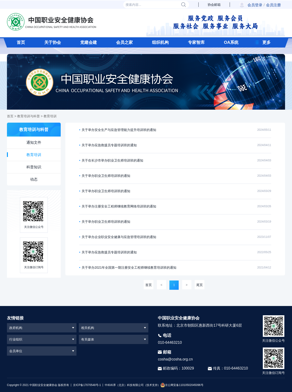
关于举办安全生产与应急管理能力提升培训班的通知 (119, 130)
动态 (34, 179)
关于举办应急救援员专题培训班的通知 (109, 145)
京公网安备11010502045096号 (181, 385)
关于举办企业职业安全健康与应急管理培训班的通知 (119, 237)
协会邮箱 (214, 4)
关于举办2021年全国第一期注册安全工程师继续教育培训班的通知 (129, 267)
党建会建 (88, 42)
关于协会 (52, 42)
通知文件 (33, 142)
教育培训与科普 (28, 116)
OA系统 (231, 42)
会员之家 (124, 42)
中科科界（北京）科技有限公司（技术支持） (131, 385)
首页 (21, 42)
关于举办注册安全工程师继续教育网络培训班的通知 (119, 206)
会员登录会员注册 (264, 5)
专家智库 (196, 42)
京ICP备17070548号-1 (87, 385)
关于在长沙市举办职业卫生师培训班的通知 (112, 160)
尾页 (199, 285)
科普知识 (33, 167)
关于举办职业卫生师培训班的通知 (106, 176)
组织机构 (160, 42)
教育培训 (50, 116)
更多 (266, 42)
